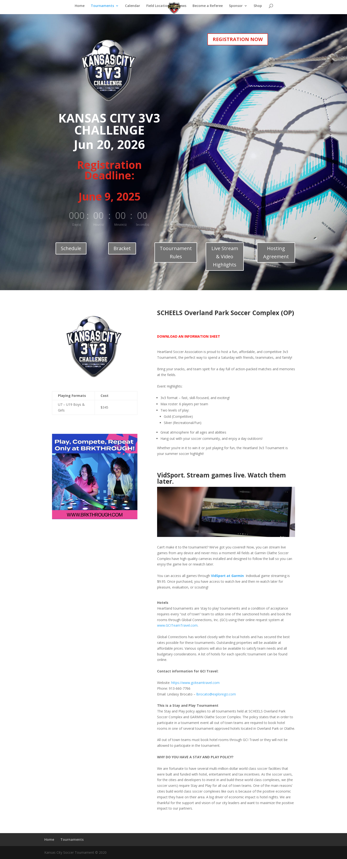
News (181, 6)
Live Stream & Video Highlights (224, 256)
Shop (258, 6)
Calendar (132, 6)
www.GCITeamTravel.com (177, 625)
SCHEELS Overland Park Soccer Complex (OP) (225, 312)
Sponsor (236, 6)
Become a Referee (208, 6)
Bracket (122, 248)
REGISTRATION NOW (238, 39)
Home (80, 6)
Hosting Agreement (276, 252)
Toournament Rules (176, 252)
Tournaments (102, 6)
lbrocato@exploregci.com (216, 694)
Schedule (71, 248)
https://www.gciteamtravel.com (195, 682)
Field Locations (158, 6)
